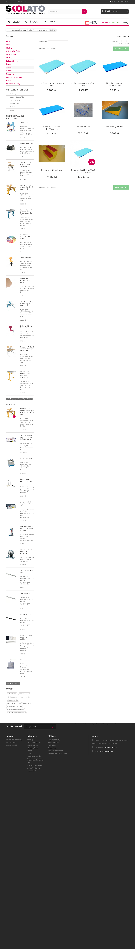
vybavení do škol (12, 700)
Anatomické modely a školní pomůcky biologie (84, 724)
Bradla (8, 81)
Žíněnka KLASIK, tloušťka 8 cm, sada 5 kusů (83, 171)
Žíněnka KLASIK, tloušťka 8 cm (83, 84)
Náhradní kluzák (26, 143)
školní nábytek (12, 694)
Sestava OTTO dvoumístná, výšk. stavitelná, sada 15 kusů (27, 411)
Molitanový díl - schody (51, 170)
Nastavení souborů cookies (57, 753)
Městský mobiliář (11, 745)
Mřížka (121, 42)
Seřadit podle (42, 42)
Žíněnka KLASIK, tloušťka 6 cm (52, 84)
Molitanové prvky (13, 84)
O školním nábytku (33, 768)
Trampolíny (10, 74)
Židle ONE (24, 122)
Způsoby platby (14, 100)
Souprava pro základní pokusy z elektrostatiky (26, 481)
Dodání (12, 107)
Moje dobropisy (53, 742)
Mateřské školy (11, 742)
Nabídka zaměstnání (34, 756)
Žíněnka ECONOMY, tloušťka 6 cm (52, 128)
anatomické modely (14, 703)
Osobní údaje (52, 748)
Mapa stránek (31, 771)
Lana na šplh (11, 54)
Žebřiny (9, 64)
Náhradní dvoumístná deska (25, 280)
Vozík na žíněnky (83, 127)
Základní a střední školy (14, 740)
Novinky (10, 405)
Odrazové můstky (13, 51)
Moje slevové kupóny (55, 750)
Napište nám (114, 2)
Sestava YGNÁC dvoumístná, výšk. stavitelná (27, 303)
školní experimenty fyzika (15, 709)
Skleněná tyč (25, 593)
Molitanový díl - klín (115, 127)
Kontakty (12, 94)
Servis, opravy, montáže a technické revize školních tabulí (35, 760)
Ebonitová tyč (25, 614)
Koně (8, 45)
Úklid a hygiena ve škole (108, 724)
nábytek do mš (12, 697)
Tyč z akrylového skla (26, 571)
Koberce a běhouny (14, 77)
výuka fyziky (27, 703)
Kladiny (9, 48)
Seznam (126, 42)
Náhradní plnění (14, 103)
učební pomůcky (25, 697)
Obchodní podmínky (16, 97)
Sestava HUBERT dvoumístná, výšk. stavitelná (27, 349)
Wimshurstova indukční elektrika (26, 551)
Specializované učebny (35, 765)
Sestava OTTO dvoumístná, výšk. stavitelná (27, 187)
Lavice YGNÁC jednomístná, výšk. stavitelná (26, 212)
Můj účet (52, 736)
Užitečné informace (17, 90)
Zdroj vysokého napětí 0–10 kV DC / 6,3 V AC (26, 437)
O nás (11, 110)
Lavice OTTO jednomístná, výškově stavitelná (25, 374)
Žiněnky (9, 68)
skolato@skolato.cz (106, 751)
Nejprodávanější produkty (15, 117)
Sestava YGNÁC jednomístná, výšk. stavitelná (26, 164)
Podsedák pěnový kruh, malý (25, 236)
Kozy (8, 41)
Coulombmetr (26, 458)
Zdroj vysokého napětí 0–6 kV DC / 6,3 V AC (27, 504)
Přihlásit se (124, 2)
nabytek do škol (24, 694)
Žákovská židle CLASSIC (26, 327)
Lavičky (9, 58)
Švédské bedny (12, 61)
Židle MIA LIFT (26, 257)
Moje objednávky (54, 740)
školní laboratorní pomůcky (16, 713)
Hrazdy (9, 71)
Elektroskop (25, 660)
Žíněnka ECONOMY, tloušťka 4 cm (115, 84)
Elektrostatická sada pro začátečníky (26, 637)
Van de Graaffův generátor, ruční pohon (26, 528)
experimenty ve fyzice (14, 706)
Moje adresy (52, 745)
